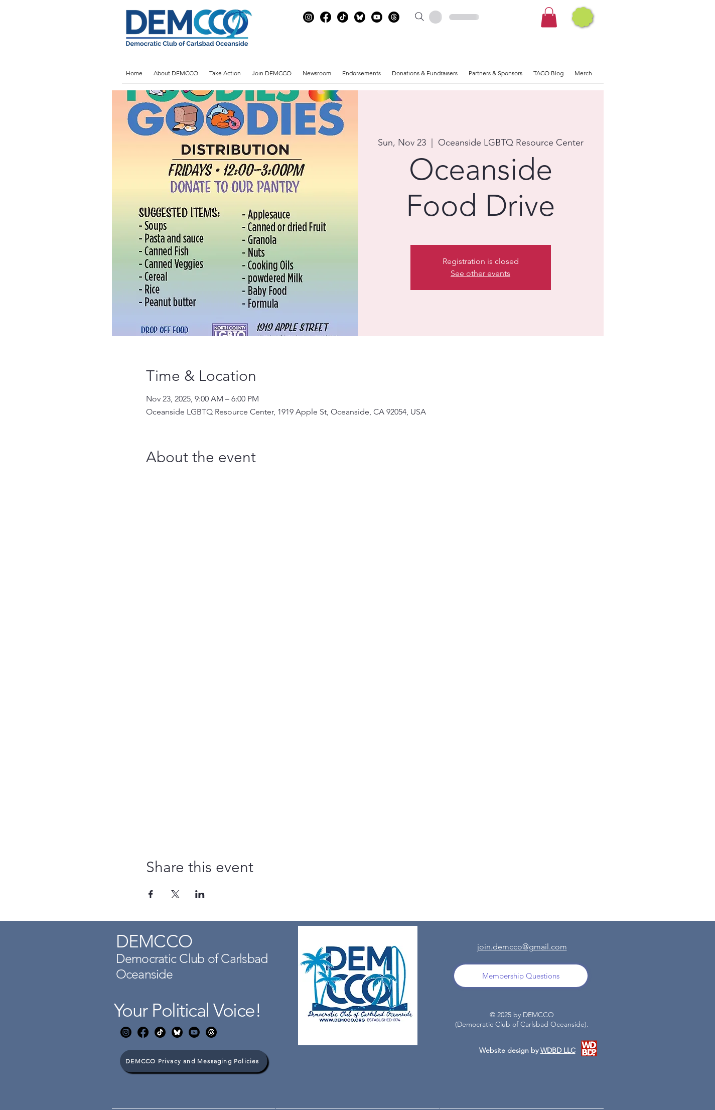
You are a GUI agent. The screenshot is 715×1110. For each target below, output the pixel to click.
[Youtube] (376, 17)
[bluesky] (359, 17)
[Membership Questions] (521, 975)
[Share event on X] (175, 894)
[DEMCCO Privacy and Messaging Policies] (193, 1061)
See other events (480, 273)
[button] (548, 17)
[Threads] (393, 17)
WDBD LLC (558, 1050)
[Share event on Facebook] (151, 894)
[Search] (419, 16)
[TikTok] (342, 17)
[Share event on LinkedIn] (200, 894)
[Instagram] (308, 17)
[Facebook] (325, 17)
